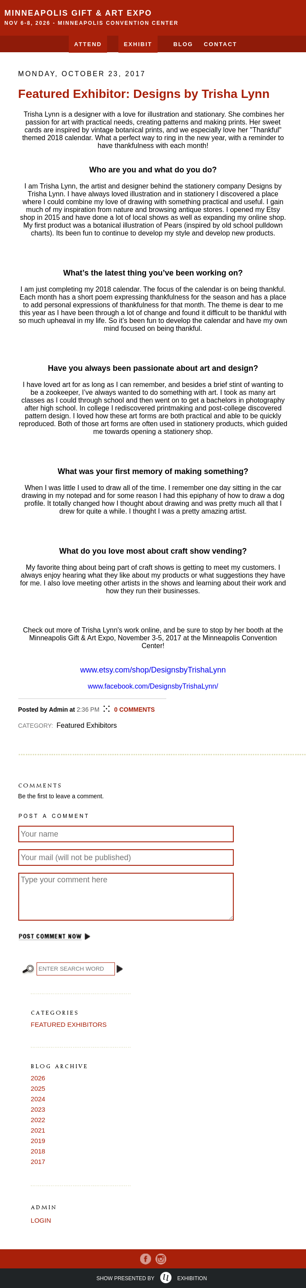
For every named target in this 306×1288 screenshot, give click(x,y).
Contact (220, 44)
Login (41, 1220)
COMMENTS (134, 709)
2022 (38, 1119)
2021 (38, 1130)
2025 (38, 1088)
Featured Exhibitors (69, 1024)
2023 (38, 1109)
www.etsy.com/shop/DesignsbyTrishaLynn (152, 670)
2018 (38, 1151)
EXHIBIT (138, 44)
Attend (88, 44)
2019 (38, 1140)
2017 (38, 1161)
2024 (38, 1099)
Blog (183, 44)
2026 (38, 1078)
